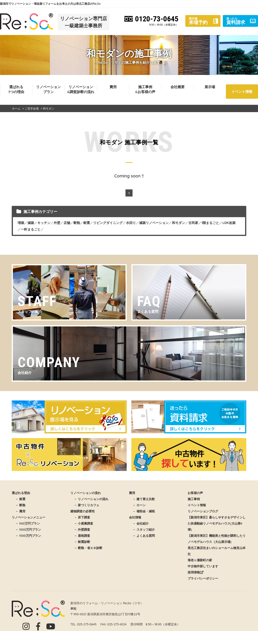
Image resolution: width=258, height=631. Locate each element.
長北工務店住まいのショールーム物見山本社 (217, 551)
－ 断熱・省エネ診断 (88, 548)
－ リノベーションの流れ (91, 499)
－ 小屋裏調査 (83, 523)
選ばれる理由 (21, 493)
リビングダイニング (108, 223)
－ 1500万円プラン (28, 535)
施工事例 (194, 499)
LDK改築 (228, 223)
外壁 (57, 223)
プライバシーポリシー (203, 578)
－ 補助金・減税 (144, 511)
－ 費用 (20, 511)
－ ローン (139, 505)
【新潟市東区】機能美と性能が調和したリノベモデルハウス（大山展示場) (217, 539)
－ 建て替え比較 (144, 499)
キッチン (43, 223)
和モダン (178, 223)
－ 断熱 (20, 505)
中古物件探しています (203, 566)
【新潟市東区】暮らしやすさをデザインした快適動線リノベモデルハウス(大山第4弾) (217, 523)
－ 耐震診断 (82, 542)
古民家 (193, 223)
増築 (21, 223)
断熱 (76, 223)
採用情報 (196, 572)
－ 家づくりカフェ (86, 505)
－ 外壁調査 (82, 529)
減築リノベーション (154, 223)
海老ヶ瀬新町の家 (200, 560)
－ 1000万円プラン (28, 529)
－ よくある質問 (144, 535)
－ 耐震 (20, 499)
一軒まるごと (31, 229)
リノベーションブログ (203, 511)
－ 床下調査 (82, 517)
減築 (30, 223)
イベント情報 (241, 91)
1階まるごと (210, 223)
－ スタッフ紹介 (144, 529)
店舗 (67, 223)
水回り (131, 223)
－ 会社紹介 (141, 523)
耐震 (86, 223)
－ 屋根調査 (82, 535)
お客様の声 (195, 493)
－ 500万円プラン (27, 523)
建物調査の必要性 (82, 511)
